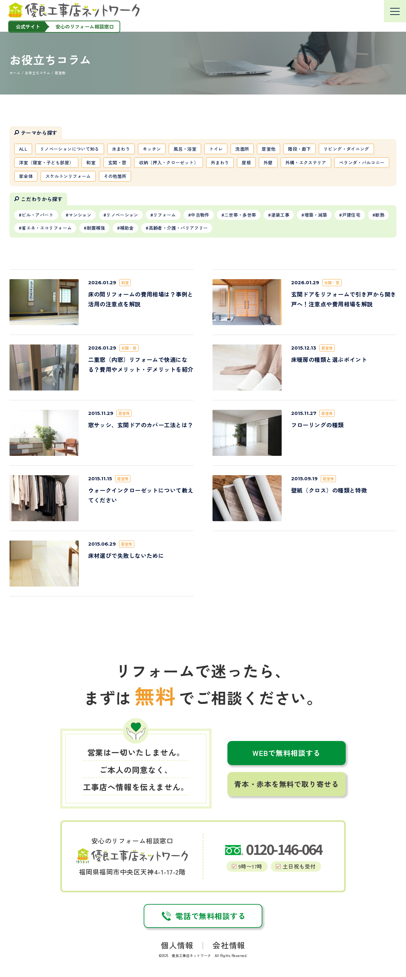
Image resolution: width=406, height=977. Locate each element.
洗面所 (242, 149)
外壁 (268, 162)
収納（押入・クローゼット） (168, 162)
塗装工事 (280, 215)
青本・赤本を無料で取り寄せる (286, 784)
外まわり (220, 162)
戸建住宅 (351, 215)
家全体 (26, 176)
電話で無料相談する (203, 916)
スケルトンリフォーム (68, 176)
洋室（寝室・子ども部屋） (46, 162)
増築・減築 (315, 215)
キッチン (152, 149)
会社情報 (229, 945)
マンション (80, 215)
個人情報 (177, 945)
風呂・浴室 (185, 149)
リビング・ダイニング (346, 149)
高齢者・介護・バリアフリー (178, 228)
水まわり (121, 149)
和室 (90, 162)
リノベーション (122, 215)
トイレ (216, 149)
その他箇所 (115, 176)
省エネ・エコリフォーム (47, 228)
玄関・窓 (117, 162)
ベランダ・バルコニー (362, 162)
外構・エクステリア (305, 162)
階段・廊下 (299, 149)
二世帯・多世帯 (240, 215)
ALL (23, 149)
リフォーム (164, 215)
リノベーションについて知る (69, 149)
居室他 (268, 149)
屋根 (246, 162)
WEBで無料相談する (286, 753)
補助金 (127, 228)
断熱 (379, 215)
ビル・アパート (37, 215)
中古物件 (200, 215)
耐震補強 (96, 228)
